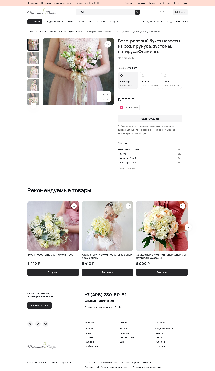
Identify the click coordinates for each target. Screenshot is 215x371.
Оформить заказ (150, 118)
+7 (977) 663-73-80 (177, 22)
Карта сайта (90, 362)
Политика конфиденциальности (136, 362)
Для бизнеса (164, 3)
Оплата (176, 3)
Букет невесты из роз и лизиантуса (50, 254)
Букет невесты (76, 31)
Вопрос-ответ (127, 337)
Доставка (141, 3)
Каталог (35, 21)
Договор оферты (109, 362)
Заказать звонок (39, 305)
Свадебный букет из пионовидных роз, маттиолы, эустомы (161, 256)
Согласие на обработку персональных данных (106, 367)
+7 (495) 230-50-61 (153, 22)
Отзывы (152, 3)
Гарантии (89, 342)
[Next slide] (33, 106)
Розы (81, 22)
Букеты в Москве (57, 31)
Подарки (113, 22)
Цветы (90, 22)
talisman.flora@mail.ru (99, 300)
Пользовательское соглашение (147, 367)
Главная (31, 31)
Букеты (71, 22)
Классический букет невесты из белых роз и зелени (107, 256)
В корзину (53, 272)
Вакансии (125, 333)
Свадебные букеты (55, 22)
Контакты (129, 3)
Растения (101, 22)
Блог (185, 3)
